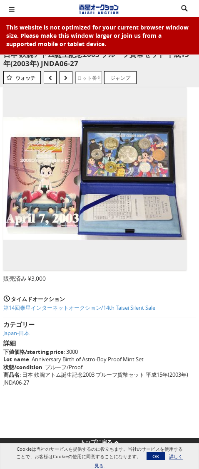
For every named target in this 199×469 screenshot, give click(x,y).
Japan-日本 (16, 333)
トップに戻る (99, 442)
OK (155, 456)
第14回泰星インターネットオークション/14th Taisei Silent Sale (79, 307)
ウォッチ (25, 77)
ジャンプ (120, 77)
